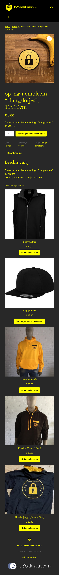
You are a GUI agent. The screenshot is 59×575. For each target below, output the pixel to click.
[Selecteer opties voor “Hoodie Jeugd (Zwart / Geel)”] (29, 528)
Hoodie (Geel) (29, 379)
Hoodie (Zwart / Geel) (29, 448)
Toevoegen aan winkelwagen (31, 133)
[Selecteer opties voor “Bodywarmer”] (29, 252)
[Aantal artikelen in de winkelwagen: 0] (8, 17)
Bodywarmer (29, 241)
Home (7, 26)
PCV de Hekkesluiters (25, 7)
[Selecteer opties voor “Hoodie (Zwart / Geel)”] (29, 459)
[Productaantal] (9, 134)
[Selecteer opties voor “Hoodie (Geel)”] (29, 390)
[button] (49, 38)
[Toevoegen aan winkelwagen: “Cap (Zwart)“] (29, 321)
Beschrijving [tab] (14, 153)
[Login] (51, 7)
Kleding (15, 26)
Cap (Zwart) (29, 310)
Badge (44, 142)
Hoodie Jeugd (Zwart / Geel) (29, 517)
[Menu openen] (42, 7)
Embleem (39, 146)
